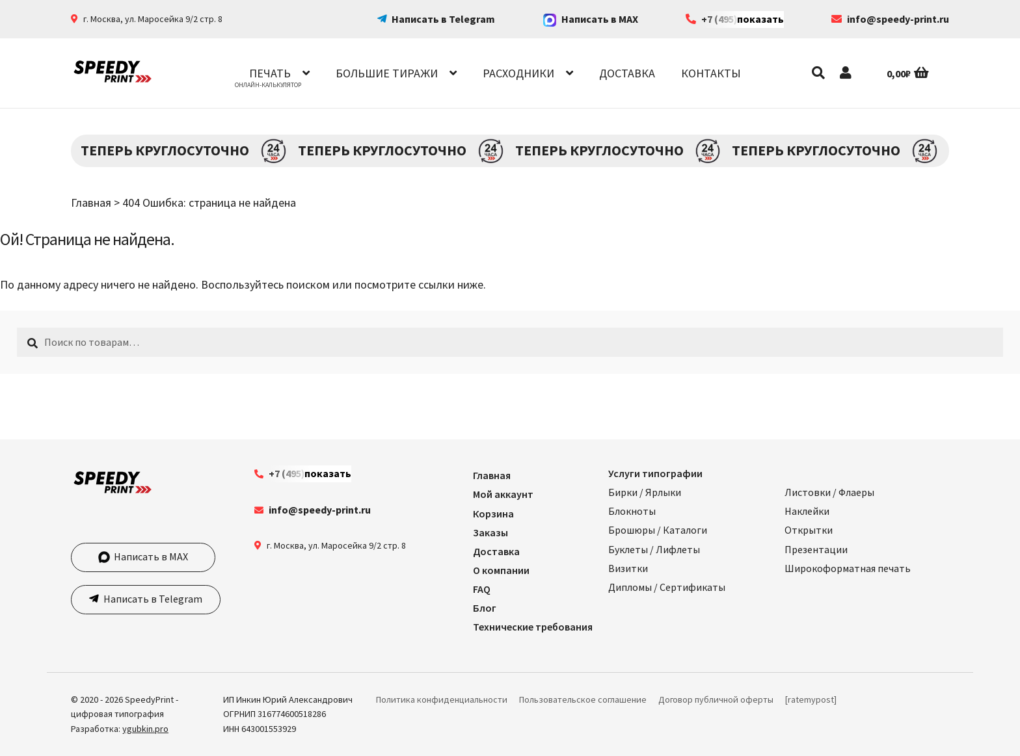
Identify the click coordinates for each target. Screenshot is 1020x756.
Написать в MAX (590, 18)
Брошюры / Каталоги (657, 529)
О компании (501, 570)
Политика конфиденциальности (441, 699)
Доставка (627, 73)
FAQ (481, 588)
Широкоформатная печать (848, 568)
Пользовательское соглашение (583, 699)
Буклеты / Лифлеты (654, 549)
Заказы (490, 532)
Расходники (518, 73)
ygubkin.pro (145, 729)
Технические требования (533, 626)
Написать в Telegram (443, 18)
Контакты (711, 73)
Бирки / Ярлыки (644, 492)
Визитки (628, 568)
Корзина (493, 513)
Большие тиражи (387, 73)
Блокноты (632, 510)
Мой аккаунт (503, 494)
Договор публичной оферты (715, 699)
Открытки (809, 529)
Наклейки (807, 510)
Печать (270, 73)
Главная (91, 202)
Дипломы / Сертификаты (666, 586)
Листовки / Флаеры (829, 492)
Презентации (816, 549)
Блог (484, 607)
